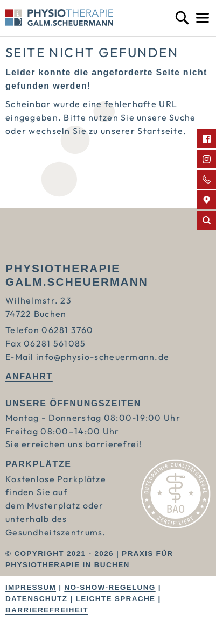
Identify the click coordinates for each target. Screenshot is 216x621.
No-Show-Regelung (109, 587)
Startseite (160, 130)
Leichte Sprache (116, 599)
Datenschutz (36, 599)
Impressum (30, 587)
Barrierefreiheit (46, 610)
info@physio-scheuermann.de (102, 356)
